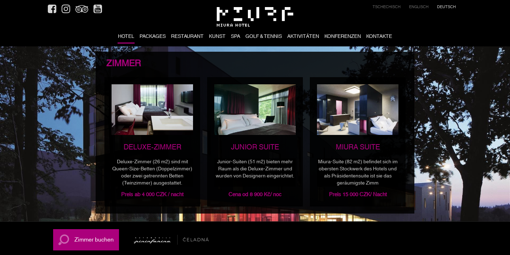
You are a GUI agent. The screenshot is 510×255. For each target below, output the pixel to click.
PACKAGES (153, 37)
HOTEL (126, 37)
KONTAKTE (379, 37)
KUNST (217, 37)
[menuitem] (386, 8)
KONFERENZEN (342, 37)
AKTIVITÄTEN (303, 37)
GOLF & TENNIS (263, 37)
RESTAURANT (187, 37)
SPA (235, 37)
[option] (152, 141)
